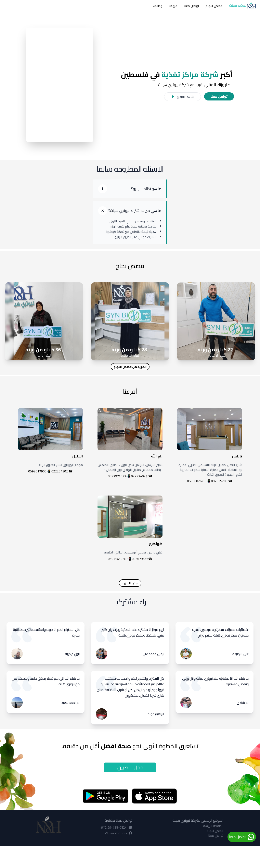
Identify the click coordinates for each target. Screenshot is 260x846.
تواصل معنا (191, 5)
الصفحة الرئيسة (213, 826)
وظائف (157, 5)
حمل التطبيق (130, 767)
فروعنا (173, 5)
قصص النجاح (214, 5)
